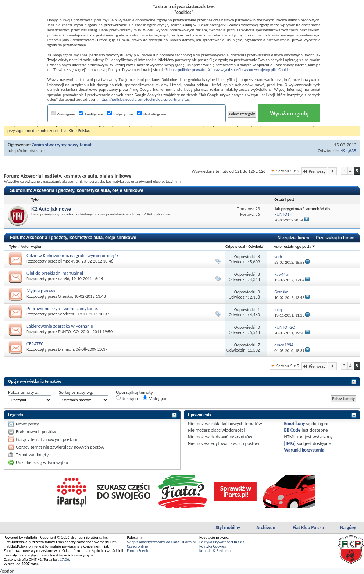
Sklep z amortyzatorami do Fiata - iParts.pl (161, 541)
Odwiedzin (256, 246)
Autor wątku (31, 246)
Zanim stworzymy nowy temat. (62, 144)
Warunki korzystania (304, 450)
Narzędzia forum (293, 237)
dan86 (63, 278)
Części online (137, 546)
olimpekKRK (68, 261)
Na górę (348, 527)
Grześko (65, 296)
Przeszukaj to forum (335, 237)
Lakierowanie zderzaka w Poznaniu (59, 326)
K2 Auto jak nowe (51, 209)
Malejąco (154, 398)
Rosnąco (127, 398)
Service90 (66, 314)
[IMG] (290, 443)
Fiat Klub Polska (308, 527)
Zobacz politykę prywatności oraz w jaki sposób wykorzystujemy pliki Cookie (227, 69)
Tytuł (13, 246)
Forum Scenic (138, 550)
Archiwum (266, 527)
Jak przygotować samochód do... (303, 208)
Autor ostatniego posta (295, 246)
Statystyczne (120, 114)
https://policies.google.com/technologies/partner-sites (144, 99)
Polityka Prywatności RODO (221, 541)
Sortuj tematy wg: (76, 392)
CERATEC (34, 343)
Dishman (66, 349)
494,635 (348, 150)
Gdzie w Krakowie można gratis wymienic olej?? (72, 255)
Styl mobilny (227, 527)
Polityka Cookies (212, 546)
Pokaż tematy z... (24, 392)
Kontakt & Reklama (215, 550)
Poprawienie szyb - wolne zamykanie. (62, 308)
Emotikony (294, 423)
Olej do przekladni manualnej (54, 273)
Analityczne (91, 114)
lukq (12, 150)
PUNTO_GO (68, 331)
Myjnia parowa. (41, 290)
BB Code (292, 430)
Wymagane (63, 114)
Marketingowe (151, 114)
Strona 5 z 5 (287, 171)
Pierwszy (314, 171)
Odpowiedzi (235, 246)
